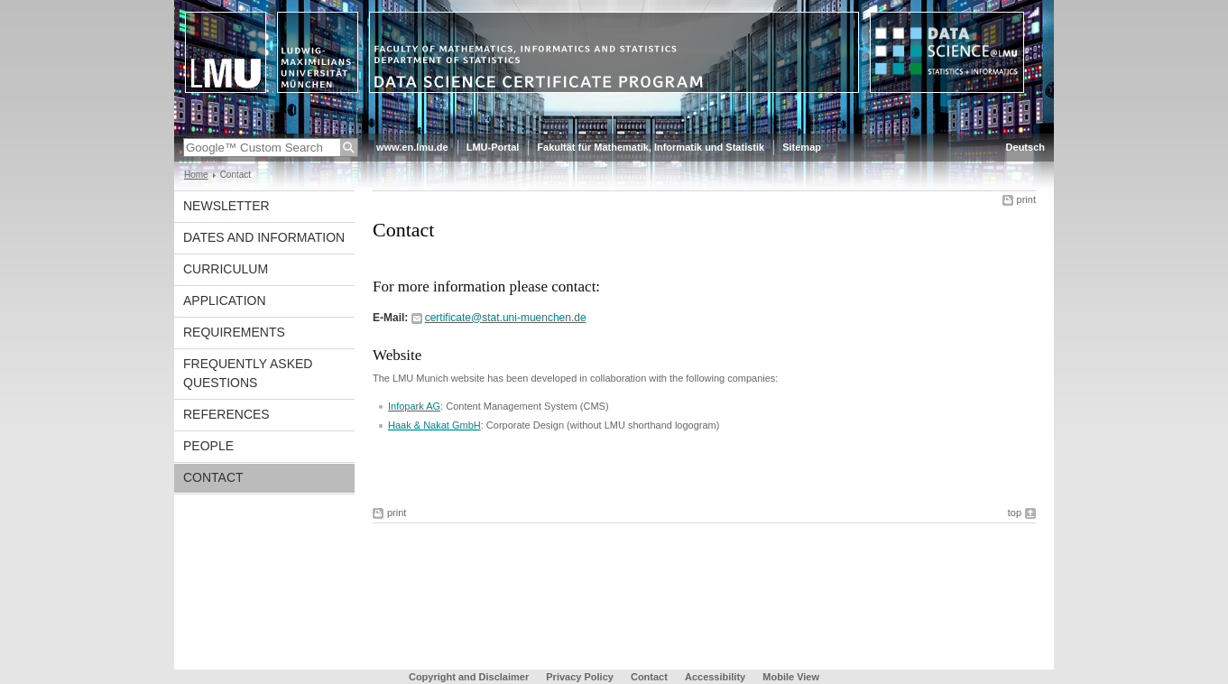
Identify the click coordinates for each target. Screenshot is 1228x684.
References (226, 414)
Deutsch (1025, 147)
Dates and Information (264, 237)
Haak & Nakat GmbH (434, 425)
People (208, 446)
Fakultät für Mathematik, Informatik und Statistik (650, 147)
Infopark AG (414, 406)
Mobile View (790, 676)
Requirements (234, 332)
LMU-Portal (493, 147)
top (1014, 512)
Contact (213, 477)
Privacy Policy (580, 676)
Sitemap (801, 147)
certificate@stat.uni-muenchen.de (505, 317)
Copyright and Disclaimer (469, 676)
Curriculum (225, 269)
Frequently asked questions (247, 373)
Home (196, 175)
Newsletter (226, 206)
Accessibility (716, 676)
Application (224, 300)
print (1026, 199)
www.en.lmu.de (412, 147)
